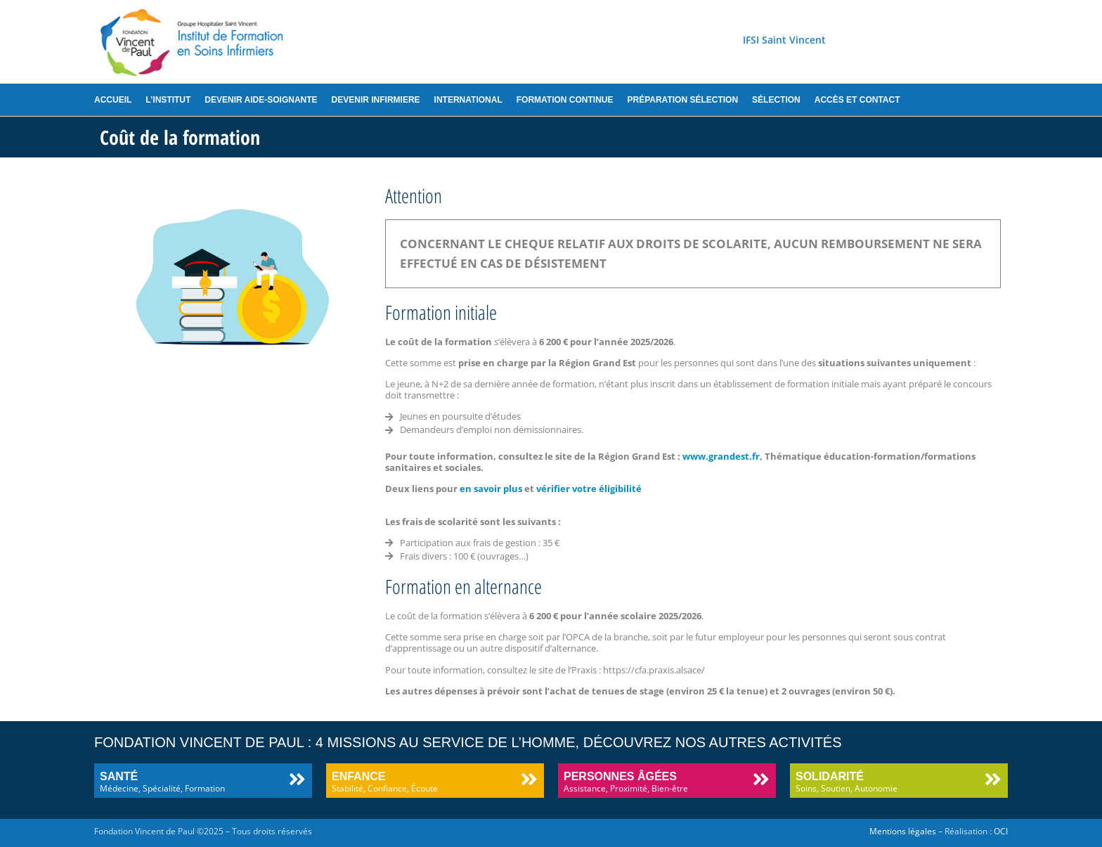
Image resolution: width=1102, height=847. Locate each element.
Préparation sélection (682, 100)
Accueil (112, 100)
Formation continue (565, 100)
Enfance (358, 776)
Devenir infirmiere (376, 100)
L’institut (167, 100)
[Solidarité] (992, 779)
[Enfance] (528, 779)
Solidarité (830, 776)
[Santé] (296, 779)
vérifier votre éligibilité (588, 488)
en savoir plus (491, 488)
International (468, 100)
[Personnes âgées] (760, 779)
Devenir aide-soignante (261, 100)
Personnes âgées (620, 776)
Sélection (776, 100)
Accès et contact (857, 100)
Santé (119, 776)
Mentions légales (902, 831)
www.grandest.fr (720, 456)
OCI (1001, 831)
